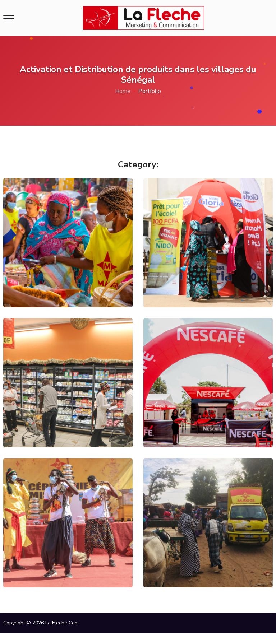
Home (122, 91)
